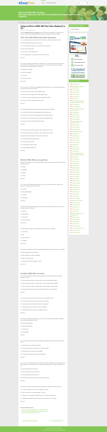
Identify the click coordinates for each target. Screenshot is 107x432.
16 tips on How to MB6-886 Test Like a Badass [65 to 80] (35, 409)
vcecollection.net (61, 430)
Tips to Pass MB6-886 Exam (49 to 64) (30, 412)
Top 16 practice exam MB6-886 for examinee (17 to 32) (34, 411)
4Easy (26, 3)
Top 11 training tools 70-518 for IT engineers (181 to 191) (56, 421)
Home (43, 2)
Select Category (75, 29)
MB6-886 (23, 22)
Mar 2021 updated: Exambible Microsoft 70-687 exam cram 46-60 (30, 421)
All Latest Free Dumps (51, 2)
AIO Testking (55, 430)
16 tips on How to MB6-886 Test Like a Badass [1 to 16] (43, 27)
